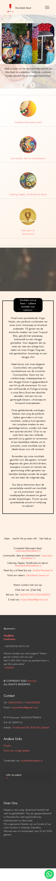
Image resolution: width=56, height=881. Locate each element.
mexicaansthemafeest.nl (28, 566)
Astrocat (31, 688)
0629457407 (27, 610)
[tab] (28, 776)
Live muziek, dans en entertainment (28, 158)
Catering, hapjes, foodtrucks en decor (28, 194)
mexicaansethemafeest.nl (28, 581)
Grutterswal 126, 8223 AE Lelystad (30, 735)
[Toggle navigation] (47, 7)
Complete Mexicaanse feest (28, 122)
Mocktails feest (23, 8)
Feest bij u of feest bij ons (28, 232)
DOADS (9, 675)
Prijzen (7, 753)
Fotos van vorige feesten (17, 758)
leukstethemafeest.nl (32, 768)
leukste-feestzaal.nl (43, 586)
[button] (24, 85)
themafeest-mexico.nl (37, 590)
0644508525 (42, 610)
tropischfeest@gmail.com (34, 615)
